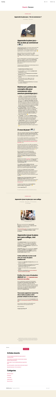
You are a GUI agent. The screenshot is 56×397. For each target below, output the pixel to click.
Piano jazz (36, 192)
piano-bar (23, 345)
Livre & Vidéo (9, 384)
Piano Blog (3, 1)
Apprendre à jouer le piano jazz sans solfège (28, 203)
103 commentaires (34, 207)
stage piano (36, 345)
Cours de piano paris (35, 343)
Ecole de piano (20, 344)
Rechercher (26, 354)
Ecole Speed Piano (31, 192)
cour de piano (26, 343)
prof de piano (27, 345)
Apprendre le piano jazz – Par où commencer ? (28, 18)
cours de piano (27, 192)
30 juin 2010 (27, 207)
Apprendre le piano (28, 199)
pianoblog (26, 22)
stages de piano (20, 346)
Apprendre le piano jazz (21, 192)
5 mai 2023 (31, 22)
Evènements (9, 382)
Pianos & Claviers (10, 387)
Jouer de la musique (31, 344)
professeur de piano (31, 345)
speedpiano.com (20, 184)
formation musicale (25, 344)
